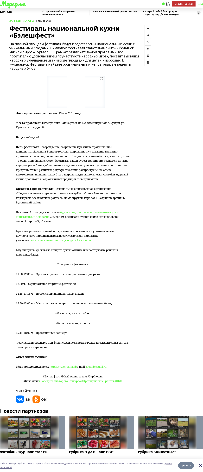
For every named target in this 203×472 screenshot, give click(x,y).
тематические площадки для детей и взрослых (61, 240)
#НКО (118, 381)
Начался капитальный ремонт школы (115, 11)
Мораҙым (12, 3)
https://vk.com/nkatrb (63, 366)
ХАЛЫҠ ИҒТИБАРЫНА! (21, 21)
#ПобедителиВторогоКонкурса (60, 381)
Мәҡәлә (6, 12)
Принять (186, 465)
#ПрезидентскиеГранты (97, 381)
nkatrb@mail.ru (96, 366)
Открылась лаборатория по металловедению (58, 12)
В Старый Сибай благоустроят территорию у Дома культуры (161, 12)
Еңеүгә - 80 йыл (184, 3)
